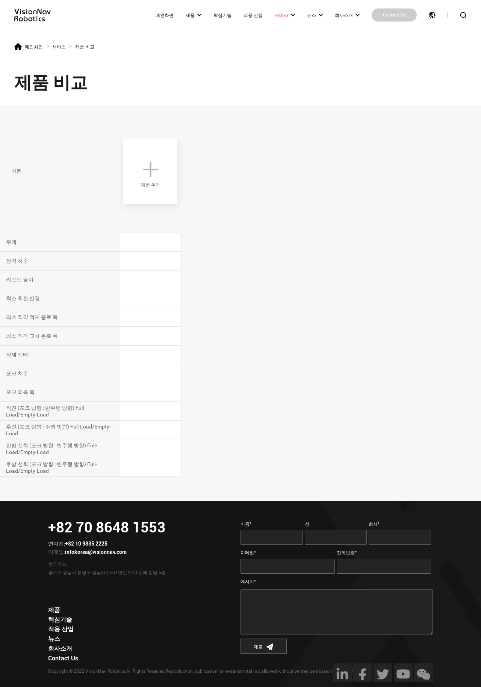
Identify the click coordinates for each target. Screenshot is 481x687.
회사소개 (344, 15)
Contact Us (394, 15)
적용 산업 (253, 15)
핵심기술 (222, 15)
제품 (190, 15)
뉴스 (311, 15)
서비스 (281, 15)
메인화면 (165, 15)
